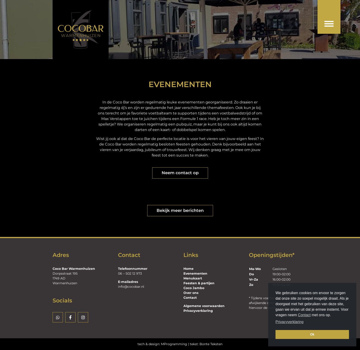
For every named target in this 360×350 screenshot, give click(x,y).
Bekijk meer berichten (180, 210)
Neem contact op (180, 172)
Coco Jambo (193, 288)
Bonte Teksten (211, 344)
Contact (304, 315)
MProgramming (174, 344)
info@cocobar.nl (131, 287)
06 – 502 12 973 (130, 273)
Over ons (190, 293)
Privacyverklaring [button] (290, 322)
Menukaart (192, 278)
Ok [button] (312, 334)
